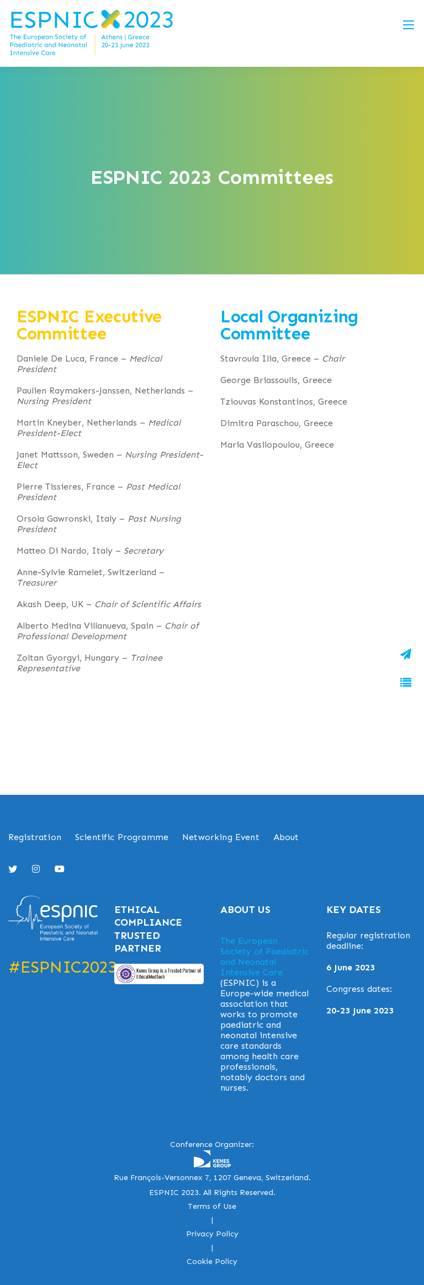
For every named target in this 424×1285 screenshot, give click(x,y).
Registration (34, 837)
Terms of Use (212, 1206)
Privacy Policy (212, 1234)
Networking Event (220, 837)
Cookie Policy (212, 1261)
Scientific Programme (121, 837)
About (286, 837)
